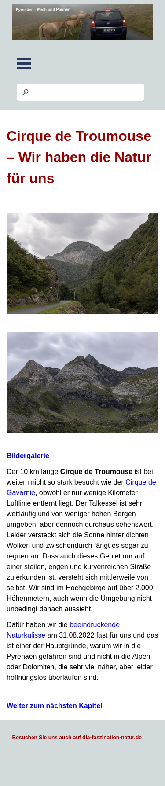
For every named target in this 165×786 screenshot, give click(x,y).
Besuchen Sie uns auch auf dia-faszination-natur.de (77, 738)
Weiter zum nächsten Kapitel (55, 705)
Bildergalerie (28, 455)
